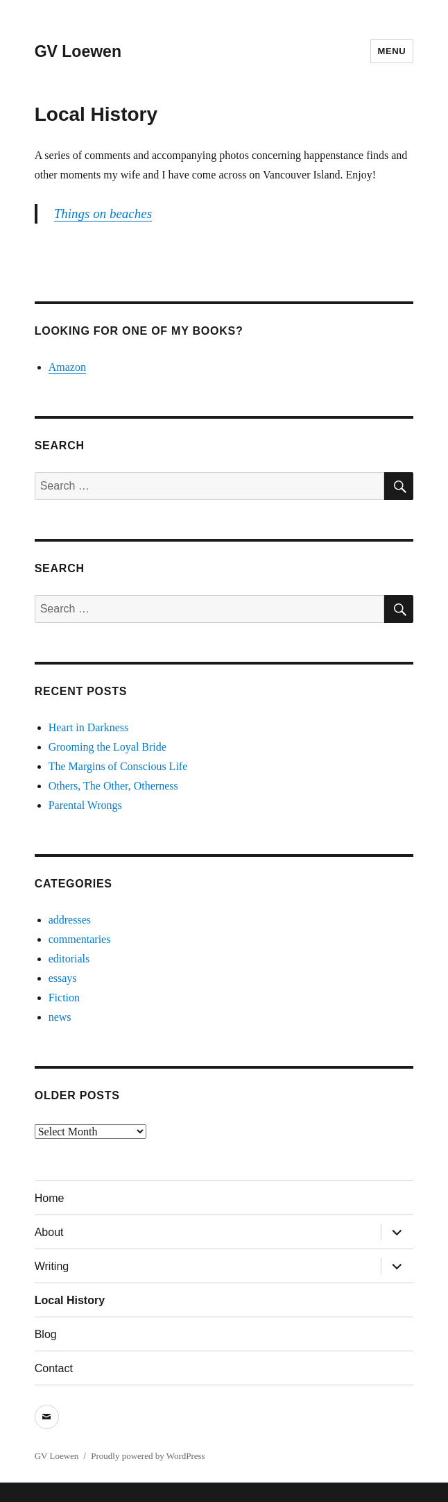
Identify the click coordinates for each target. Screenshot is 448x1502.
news (60, 1017)
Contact (54, 1368)
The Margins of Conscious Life (118, 766)
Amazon (67, 367)
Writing (52, 1266)
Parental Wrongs (85, 805)
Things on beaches (103, 213)
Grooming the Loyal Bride (107, 747)
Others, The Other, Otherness (113, 786)
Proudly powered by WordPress (148, 1456)
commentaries (80, 939)
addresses (70, 920)
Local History (70, 1300)
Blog (46, 1334)
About (49, 1232)
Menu (392, 51)
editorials (69, 959)
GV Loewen (78, 51)
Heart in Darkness (89, 727)
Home (49, 1198)
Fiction (64, 997)
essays (63, 978)
